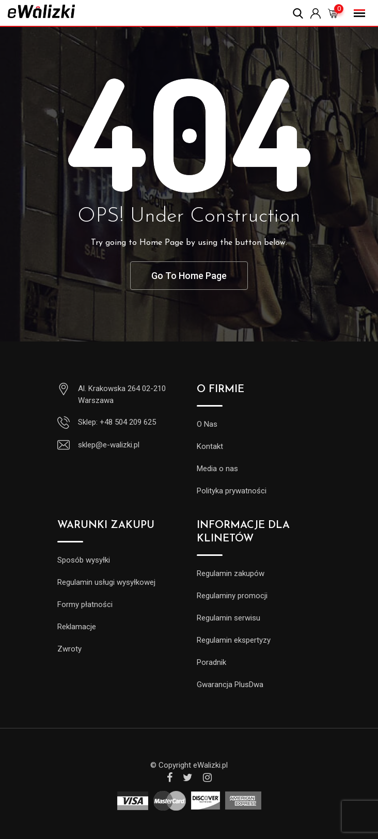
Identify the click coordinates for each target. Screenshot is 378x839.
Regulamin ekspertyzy (234, 640)
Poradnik (211, 662)
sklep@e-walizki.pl (108, 444)
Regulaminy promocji (232, 595)
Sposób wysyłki (83, 560)
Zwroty (69, 649)
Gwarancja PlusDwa (230, 684)
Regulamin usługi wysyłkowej (106, 582)
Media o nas (217, 468)
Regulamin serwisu (228, 618)
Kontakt (210, 446)
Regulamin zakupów (230, 573)
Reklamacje (76, 626)
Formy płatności (85, 604)
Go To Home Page (189, 275)
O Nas (207, 424)
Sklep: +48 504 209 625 (117, 422)
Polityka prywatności (231, 490)
